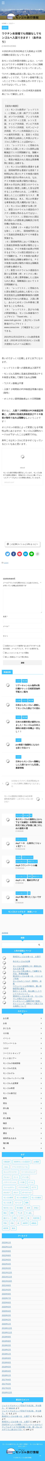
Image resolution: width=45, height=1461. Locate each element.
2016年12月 (7, 1393)
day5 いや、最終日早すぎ (27, 880)
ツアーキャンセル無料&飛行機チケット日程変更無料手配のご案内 (28, 688)
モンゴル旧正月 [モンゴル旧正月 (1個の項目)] (22, 1198)
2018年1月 (6, 1375)
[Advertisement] (22, 512)
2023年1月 (6, 1243)
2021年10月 (7, 1281)
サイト (5, 636)
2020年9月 (6, 1294)
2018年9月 (6, 1358)
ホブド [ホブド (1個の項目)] (34, 1187)
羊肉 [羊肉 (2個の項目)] (12, 1223)
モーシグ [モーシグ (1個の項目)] (18, 1203)
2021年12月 (7, 1273)
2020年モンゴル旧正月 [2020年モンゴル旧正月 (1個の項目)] (22, 1162)
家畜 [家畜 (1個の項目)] (12, 1213)
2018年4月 (6, 1371)
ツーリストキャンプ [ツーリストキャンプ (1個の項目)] (28, 1172)
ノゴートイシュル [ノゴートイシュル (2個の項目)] (9, 1182)
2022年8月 (6, 1255)
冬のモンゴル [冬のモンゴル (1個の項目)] (8, 1208)
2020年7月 (6, 1298)
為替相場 (5, 933)
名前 (5, 616)
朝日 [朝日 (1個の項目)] (22, 1218)
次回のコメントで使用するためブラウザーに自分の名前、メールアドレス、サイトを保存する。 (21, 647)
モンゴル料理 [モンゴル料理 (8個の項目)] (8, 1198)
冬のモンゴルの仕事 (21, 961)
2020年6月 (6, 1303)
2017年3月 (6, 1384)
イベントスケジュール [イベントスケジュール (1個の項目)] (20, 1167)
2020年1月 (6, 1324)
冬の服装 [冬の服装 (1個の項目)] (20, 1208)
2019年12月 (7, 1328)
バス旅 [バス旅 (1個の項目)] (22, 1182)
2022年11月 (7, 1247)
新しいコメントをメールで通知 (17, 653)
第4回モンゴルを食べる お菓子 (27, 957)
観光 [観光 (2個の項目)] (13, 1228)
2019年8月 (6, 1341)
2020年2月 (6, 1320)
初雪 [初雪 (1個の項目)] (28, 1208)
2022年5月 (6, 1260)
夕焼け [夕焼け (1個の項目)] (36, 1208)
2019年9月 (6, 1337)
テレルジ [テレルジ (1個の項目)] (6, 1177)
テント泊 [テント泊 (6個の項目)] (25, 1177)
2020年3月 (6, 1315)
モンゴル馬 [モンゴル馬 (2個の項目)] (7, 1203)
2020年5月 (6, 1307)
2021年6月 (6, 1285)
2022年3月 (6, 1268)
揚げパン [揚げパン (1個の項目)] (6, 1218)
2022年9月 (6, 1251)
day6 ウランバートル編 (26, 865)
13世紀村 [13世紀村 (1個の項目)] (6, 1162)
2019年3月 (6, 1345)
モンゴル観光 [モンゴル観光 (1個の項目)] (36, 1198)
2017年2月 (6, 1388)
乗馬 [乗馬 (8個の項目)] (26, 1203)
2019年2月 (6, 1350)
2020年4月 (6, 1311)
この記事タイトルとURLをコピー (22, 544)
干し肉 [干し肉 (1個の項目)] (20, 1213)
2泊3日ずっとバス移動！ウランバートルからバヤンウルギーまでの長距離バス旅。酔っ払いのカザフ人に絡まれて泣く (22, 1427)
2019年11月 (7, 1333)
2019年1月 (6, 1354)
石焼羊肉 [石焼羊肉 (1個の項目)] (36, 1218)
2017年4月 (6, 1380)
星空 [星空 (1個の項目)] (15, 1218)
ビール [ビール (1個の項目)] (30, 1182)
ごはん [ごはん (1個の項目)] (5, 1167)
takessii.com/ (9, 482)
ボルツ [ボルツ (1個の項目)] (16, 1192)
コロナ (6, 563)
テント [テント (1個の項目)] (16, 1177)
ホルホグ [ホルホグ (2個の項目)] (6, 1192)
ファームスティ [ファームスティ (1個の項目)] (8, 1187)
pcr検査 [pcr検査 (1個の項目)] (36, 1162)
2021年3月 (6, 1290)
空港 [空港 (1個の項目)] (5, 1223)
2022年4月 (6, 1264)
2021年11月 (7, 1277)
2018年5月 (6, 1367)
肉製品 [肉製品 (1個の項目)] (34, 1223)
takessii (12, 1408)
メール (6, 626)
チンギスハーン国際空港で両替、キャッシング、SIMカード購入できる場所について (28, 1003)
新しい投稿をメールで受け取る (17, 657)
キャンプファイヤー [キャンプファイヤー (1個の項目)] (10, 1172)
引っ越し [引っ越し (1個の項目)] (29, 1213)
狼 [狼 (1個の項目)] (28, 1218)
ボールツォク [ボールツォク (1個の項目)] (27, 1192)
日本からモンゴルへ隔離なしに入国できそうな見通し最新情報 (28, 764)
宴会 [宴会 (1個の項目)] (5, 1213)
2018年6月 (6, 1363)
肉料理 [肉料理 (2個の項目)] (25, 1223)
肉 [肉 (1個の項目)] (18, 1223)
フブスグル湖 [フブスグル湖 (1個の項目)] (23, 1187)
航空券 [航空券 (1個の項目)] (5, 1228)
